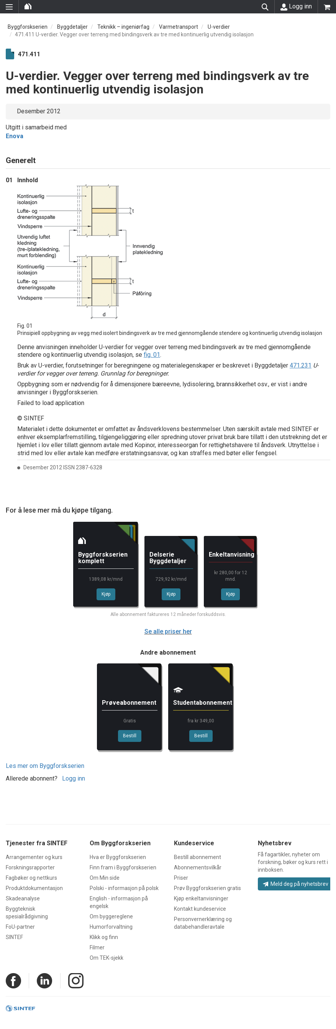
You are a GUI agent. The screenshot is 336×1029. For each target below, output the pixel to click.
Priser (181, 878)
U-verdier (219, 27)
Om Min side (105, 878)
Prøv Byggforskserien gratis (207, 888)
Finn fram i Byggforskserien (123, 867)
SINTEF (14, 937)
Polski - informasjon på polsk (124, 888)
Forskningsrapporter (30, 867)
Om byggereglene (111, 916)
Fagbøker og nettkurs (31, 878)
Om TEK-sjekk (106, 958)
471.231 (300, 365)
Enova (14, 136)
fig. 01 (152, 354)
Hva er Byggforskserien (118, 857)
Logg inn (296, 6)
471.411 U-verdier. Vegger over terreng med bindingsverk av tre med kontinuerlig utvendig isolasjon (134, 34)
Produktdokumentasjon (34, 888)
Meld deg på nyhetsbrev (295, 884)
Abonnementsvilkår (197, 867)
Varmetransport (178, 27)
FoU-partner (20, 927)
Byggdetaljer (72, 27)
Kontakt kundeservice (200, 909)
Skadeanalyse (23, 898)
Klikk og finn (104, 937)
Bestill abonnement (197, 857)
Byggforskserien (28, 27)
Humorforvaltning (111, 927)
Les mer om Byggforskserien (45, 765)
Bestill (129, 735)
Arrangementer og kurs (34, 857)
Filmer (97, 947)
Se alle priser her (168, 631)
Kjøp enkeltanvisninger (201, 898)
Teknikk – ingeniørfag (123, 27)
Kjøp (106, 594)
